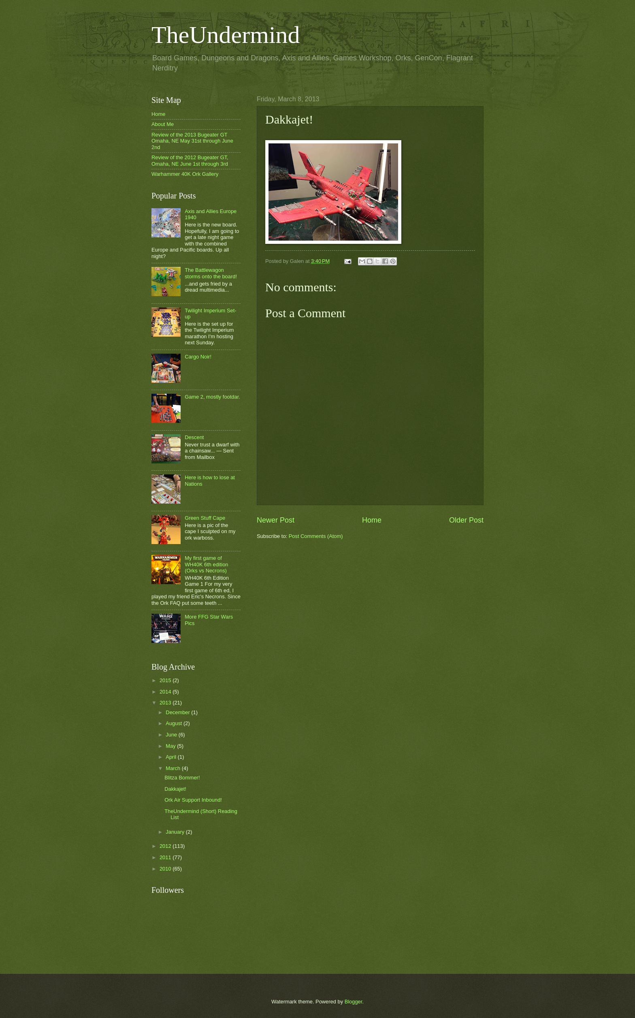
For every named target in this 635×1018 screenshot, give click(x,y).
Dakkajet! (175, 789)
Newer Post (275, 520)
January (175, 832)
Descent (194, 437)
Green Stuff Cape (205, 518)
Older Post (466, 520)
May (171, 746)
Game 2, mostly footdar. (212, 397)
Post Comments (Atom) (316, 536)
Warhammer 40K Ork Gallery (185, 174)
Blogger (353, 1002)
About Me (162, 124)
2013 (166, 703)
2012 (166, 846)
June (172, 735)
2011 (166, 857)
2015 (166, 680)
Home (371, 520)
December (178, 712)
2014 (166, 692)
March (173, 768)
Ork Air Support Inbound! (193, 800)
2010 (166, 869)
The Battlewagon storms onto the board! (211, 273)
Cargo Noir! (198, 357)
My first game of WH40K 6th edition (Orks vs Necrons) (206, 564)
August (174, 723)
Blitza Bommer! (182, 778)
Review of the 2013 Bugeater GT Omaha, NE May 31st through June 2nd (192, 141)
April (171, 757)
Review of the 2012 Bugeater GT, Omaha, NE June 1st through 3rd (189, 160)
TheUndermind (225, 34)
